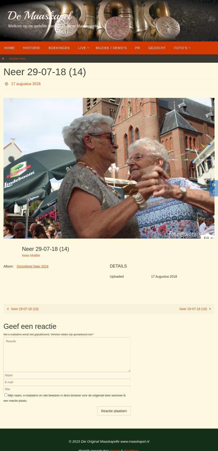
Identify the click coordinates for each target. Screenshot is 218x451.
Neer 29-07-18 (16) (195, 309)
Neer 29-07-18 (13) (22, 309)
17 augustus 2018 (25, 84)
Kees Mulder (31, 255)
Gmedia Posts (17, 58)
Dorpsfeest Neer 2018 (32, 266)
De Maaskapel (39, 15)
